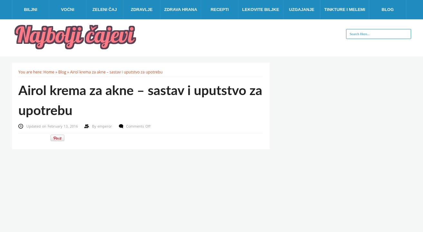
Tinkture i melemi (344, 9)
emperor (105, 126)
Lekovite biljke (260, 9)
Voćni (67, 9)
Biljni (30, 9)
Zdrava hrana (180, 9)
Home (48, 72)
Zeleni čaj (104, 9)
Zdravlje (142, 9)
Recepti (220, 9)
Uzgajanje (302, 9)
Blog (388, 9)
